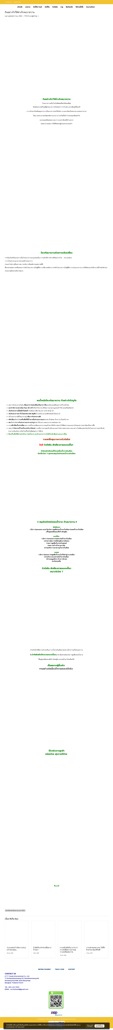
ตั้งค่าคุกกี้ (89, 1026)
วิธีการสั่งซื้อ (79, 7)
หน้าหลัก (19, 7)
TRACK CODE (59, 969)
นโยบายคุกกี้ (21, 1027)
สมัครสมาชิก (17, 2)
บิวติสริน (55, 7)
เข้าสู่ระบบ (9, 2)
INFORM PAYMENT (44, 969)
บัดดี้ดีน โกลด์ (37, 7)
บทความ (27, 7)
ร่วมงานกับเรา (90, 7)
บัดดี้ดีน (47, 7)
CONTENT (71, 969)
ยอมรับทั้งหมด (99, 1026)
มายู (62, 7)
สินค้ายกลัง (69, 7)
